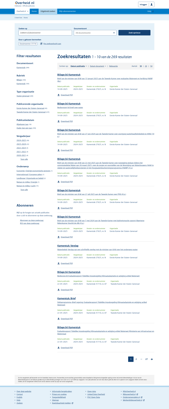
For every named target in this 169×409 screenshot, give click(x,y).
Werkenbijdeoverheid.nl (132, 400)
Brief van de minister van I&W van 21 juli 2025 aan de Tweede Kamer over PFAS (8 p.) (91, 194)
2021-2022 (21, 151)
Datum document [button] (97, 66)
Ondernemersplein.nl (131, 397)
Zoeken (20, 403)
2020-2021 (21, 155)
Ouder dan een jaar (24, 128)
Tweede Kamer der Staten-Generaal (31, 112)
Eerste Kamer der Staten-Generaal (30, 108)
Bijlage (19, 80)
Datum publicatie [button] (78, 66)
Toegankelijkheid (59, 397)
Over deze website (24, 391)
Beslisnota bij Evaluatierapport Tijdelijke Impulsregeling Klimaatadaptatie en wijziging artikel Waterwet (98, 276)
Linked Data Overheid (96, 394)
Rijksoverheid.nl (129, 394)
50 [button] (151, 66)
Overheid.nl (21, 12)
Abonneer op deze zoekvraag (31, 220)
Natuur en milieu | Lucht (26, 186)
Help (18, 400)
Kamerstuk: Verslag (67, 245)
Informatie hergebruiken (62, 391)
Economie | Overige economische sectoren (33, 171)
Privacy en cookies (59, 394)
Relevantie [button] (113, 66)
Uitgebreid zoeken (48, 11)
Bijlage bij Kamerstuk (68, 74)
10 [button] (141, 66)
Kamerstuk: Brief (66, 298)
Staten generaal (23, 96)
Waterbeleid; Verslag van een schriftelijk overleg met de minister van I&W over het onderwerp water (97, 249)
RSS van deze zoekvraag (29, 223)
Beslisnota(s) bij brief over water (70, 107)
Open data (91, 391)
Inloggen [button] (143, 4)
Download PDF (67, 95)
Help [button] (149, 11)
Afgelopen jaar (22, 124)
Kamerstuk (21, 67)
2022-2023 (21, 148)
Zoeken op (23, 28)
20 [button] (146, 66)
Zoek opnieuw (134, 33)
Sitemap (55, 400)
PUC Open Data (93, 397)
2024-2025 (21, 140)
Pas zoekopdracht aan (52, 43)
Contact (20, 394)
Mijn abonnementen (67, 11)
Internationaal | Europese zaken (29, 174)
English (19, 397)
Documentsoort (80, 28)
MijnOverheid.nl (129, 391)
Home (34, 11)
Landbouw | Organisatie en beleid (30, 178)
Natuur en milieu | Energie (27, 182)
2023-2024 (21, 144)
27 (146, 359)
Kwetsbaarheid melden (61, 403)
